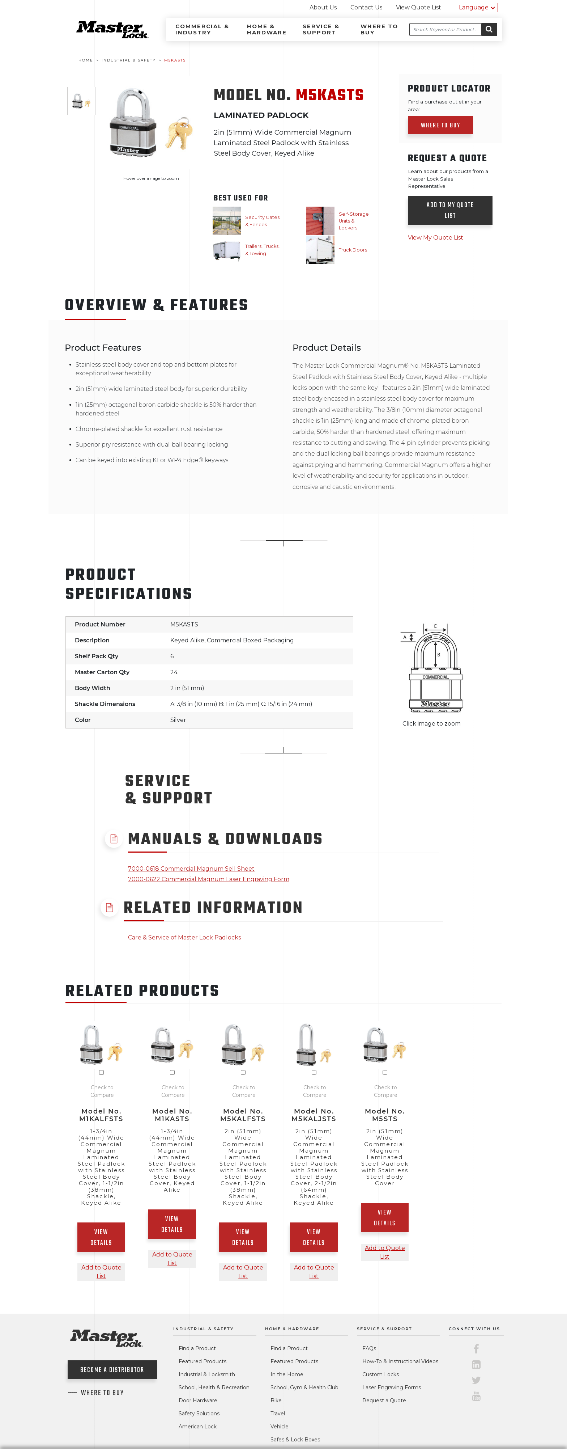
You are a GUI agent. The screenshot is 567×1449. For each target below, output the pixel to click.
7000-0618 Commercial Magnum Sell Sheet (191, 868)
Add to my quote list (450, 210)
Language (474, 7)
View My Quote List (435, 237)
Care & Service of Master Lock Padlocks (184, 937)
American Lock (198, 1426)
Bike (276, 1400)
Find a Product (197, 1348)
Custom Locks (380, 1374)
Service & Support (321, 29)
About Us (323, 7)
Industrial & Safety (203, 1328)
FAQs (369, 1348)
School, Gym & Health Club (304, 1387)
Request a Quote (384, 1400)
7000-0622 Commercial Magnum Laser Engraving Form (208, 879)
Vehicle (279, 1426)
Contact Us (366, 7)
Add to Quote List (101, 1272)
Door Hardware (198, 1400)
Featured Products (202, 1361)
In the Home (286, 1374)
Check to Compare (102, 1091)
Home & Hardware (267, 29)
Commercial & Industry (202, 29)
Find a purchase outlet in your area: (445, 105)
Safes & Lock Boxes (295, 1439)
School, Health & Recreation (214, 1387)
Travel (277, 1413)
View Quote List (418, 7)
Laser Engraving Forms (391, 1387)
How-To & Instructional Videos (400, 1361)
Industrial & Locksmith (207, 1374)
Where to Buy (379, 29)
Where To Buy (102, 1393)
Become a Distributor (112, 1370)
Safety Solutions (199, 1413)
